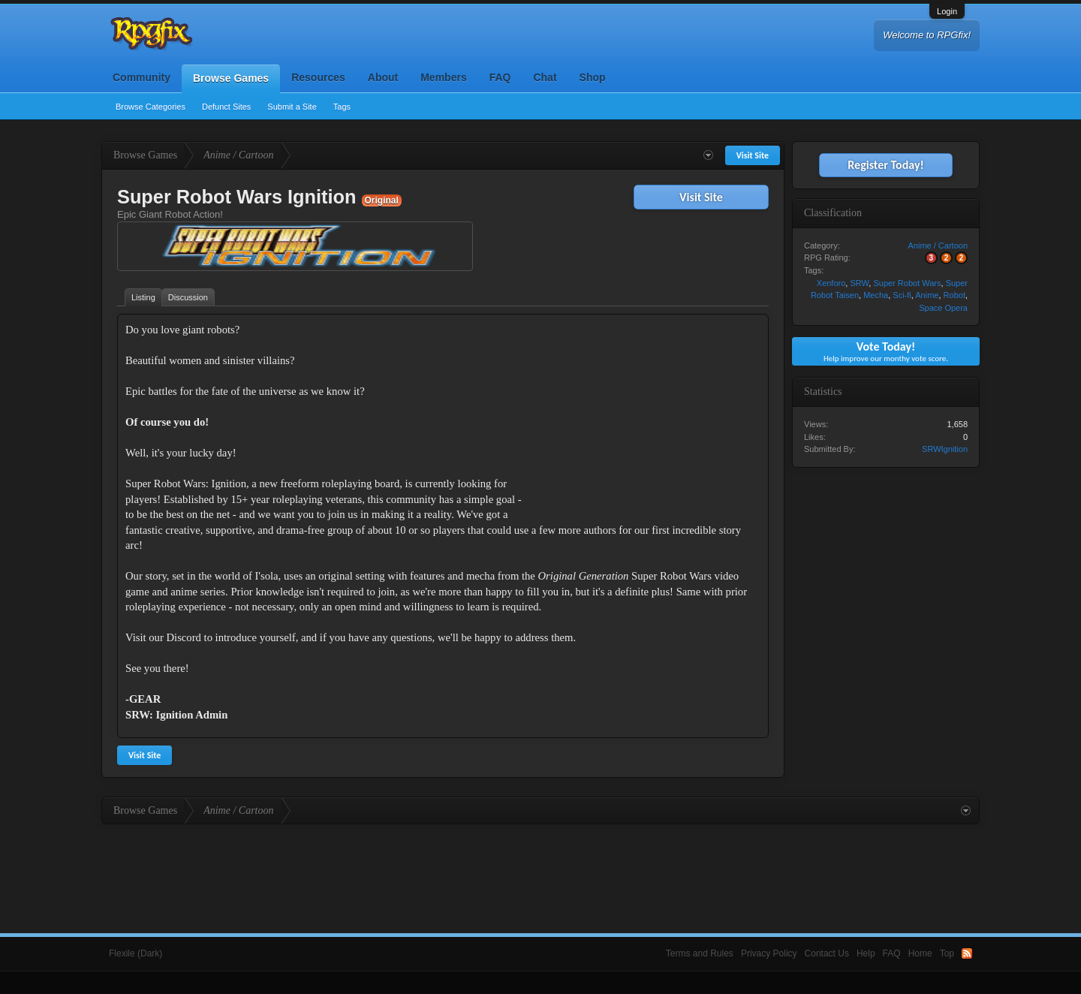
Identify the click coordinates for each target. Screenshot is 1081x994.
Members (443, 77)
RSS (967, 953)
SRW (859, 283)
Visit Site (701, 197)
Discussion (188, 297)
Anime (926, 295)
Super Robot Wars (907, 283)
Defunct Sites (226, 106)
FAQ (500, 77)
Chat (544, 77)
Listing (143, 297)
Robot (954, 295)
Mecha (875, 295)
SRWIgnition (945, 448)
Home (920, 953)
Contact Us (827, 953)
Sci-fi (902, 295)
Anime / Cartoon (938, 245)
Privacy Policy (769, 953)
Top (947, 953)
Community (141, 77)
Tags (342, 106)
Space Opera (943, 307)
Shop (593, 77)
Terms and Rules (699, 953)
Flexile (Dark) (135, 953)
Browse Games (231, 78)
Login (947, 11)
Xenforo (831, 283)
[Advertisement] (647, 416)
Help (866, 953)
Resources (318, 77)
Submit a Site (291, 106)
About (383, 77)
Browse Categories (150, 106)
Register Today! (885, 165)
